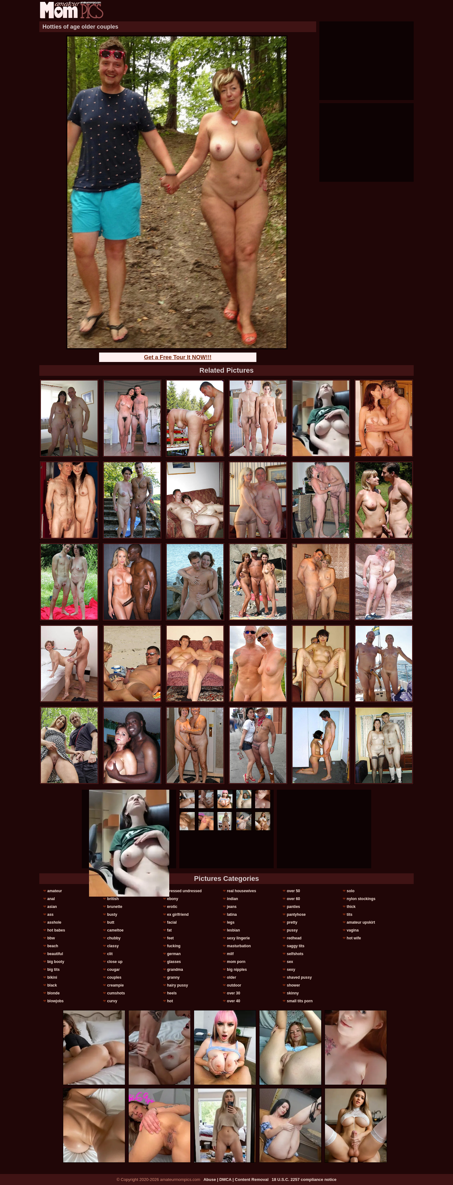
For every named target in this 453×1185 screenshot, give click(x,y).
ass (50, 914)
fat (169, 930)
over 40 (233, 1001)
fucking (174, 946)
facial (172, 922)
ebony (172, 899)
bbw (51, 938)
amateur (54, 891)
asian (52, 906)
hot (170, 1001)
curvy (112, 1001)
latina (232, 914)
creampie (115, 985)
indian (232, 899)
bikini (52, 977)
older (231, 977)
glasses (174, 962)
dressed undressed (184, 891)
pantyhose (296, 914)
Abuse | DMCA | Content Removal (236, 1179)
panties (293, 906)
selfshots (295, 954)
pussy (292, 930)
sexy (291, 969)
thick (351, 906)
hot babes (56, 930)
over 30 (233, 993)
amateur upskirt (361, 922)
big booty (55, 962)
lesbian (233, 930)
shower (293, 985)
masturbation (239, 946)
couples (114, 977)
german (174, 954)
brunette (114, 906)
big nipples (237, 969)
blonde (53, 993)
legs (230, 922)
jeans (232, 906)
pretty (292, 922)
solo (351, 891)
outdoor (234, 985)
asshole (54, 922)
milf (230, 954)
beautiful (55, 954)
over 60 (293, 899)
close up (115, 962)
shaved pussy (299, 977)
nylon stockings (361, 899)
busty (112, 914)
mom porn (236, 962)
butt (111, 922)
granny (173, 977)
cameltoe (115, 930)
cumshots (116, 993)
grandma (175, 969)
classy (113, 946)
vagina (353, 930)
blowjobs (55, 1001)
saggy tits (296, 946)
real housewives (241, 891)
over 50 (293, 891)
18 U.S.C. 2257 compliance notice (304, 1179)
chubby (114, 938)
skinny (293, 993)
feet (170, 938)
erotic (172, 906)
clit (110, 954)
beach (52, 946)
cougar (113, 969)
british (113, 899)
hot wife (354, 938)
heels (172, 993)
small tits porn (300, 1001)
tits (349, 914)
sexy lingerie (238, 938)
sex (290, 962)
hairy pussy (177, 985)
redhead (294, 938)
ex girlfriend (178, 914)
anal (51, 899)
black (52, 985)
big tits (53, 969)
